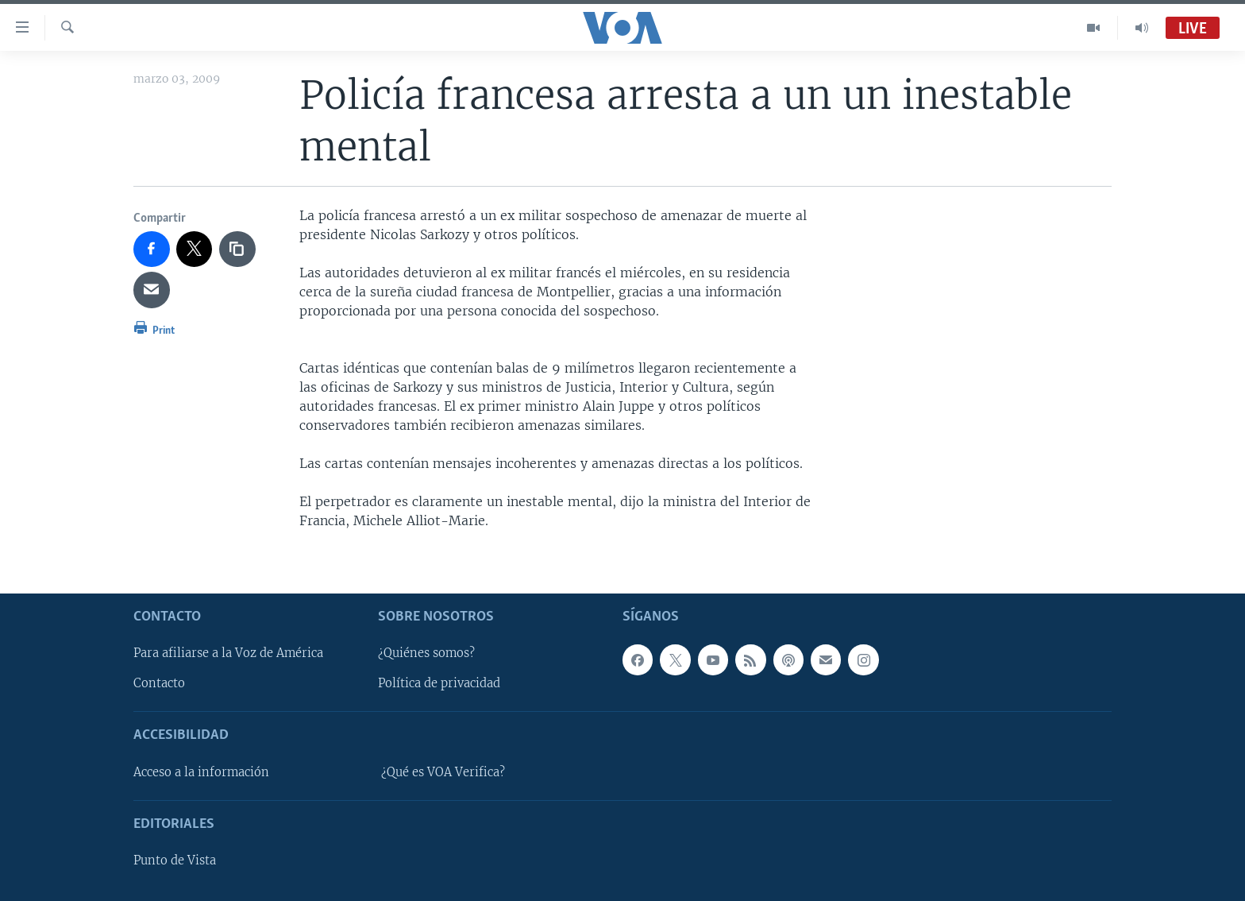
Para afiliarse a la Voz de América (228, 653)
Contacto (159, 683)
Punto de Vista (174, 860)
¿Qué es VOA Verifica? (443, 771)
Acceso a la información (201, 771)
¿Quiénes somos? (426, 653)
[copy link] (237, 249)
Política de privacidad (439, 683)
